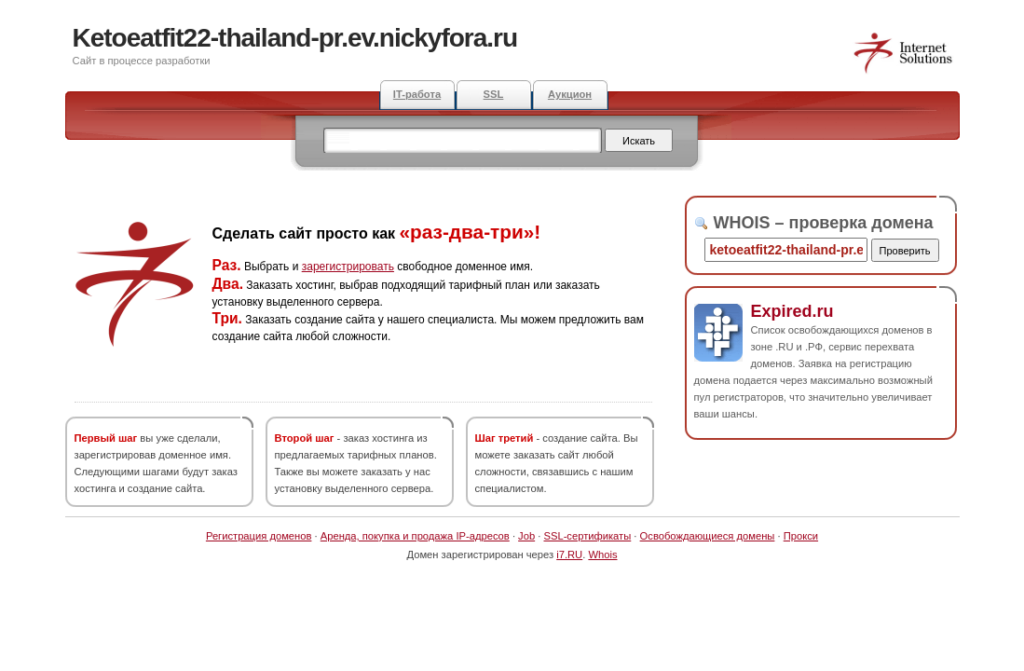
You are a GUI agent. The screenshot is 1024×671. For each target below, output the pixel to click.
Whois (602, 554)
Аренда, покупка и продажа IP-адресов (415, 535)
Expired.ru (792, 311)
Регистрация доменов (259, 535)
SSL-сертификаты (587, 535)
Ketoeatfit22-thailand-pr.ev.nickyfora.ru (295, 37)
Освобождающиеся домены (707, 535)
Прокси (801, 535)
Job (526, 535)
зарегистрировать (348, 266)
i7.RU (569, 554)
